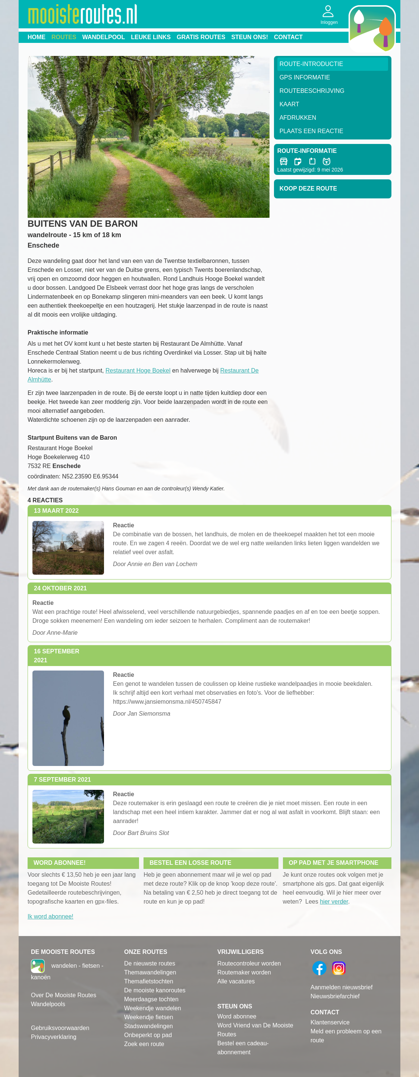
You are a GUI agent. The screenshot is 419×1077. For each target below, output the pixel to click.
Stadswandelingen (148, 1026)
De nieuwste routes (149, 963)
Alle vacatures (236, 981)
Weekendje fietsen (148, 1017)
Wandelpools (48, 1004)
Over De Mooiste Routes (63, 995)
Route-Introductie (311, 64)
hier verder (334, 901)
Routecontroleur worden (249, 963)
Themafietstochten (148, 981)
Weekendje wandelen (152, 1008)
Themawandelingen (150, 972)
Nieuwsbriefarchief (335, 996)
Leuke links (151, 37)
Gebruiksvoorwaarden (60, 1028)
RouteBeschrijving (312, 91)
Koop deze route (308, 188)
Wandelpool (103, 37)
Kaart (289, 104)
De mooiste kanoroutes (155, 990)
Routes (63, 37)
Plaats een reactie (311, 131)
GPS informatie (305, 77)
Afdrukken (298, 117)
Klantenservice (330, 1022)
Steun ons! (249, 37)
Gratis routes (201, 37)
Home (36, 37)
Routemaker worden (244, 972)
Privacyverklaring (53, 1037)
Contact (288, 37)
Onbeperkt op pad (148, 1035)
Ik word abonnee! (50, 916)
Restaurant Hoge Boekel (137, 370)
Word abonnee (236, 1016)
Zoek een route (144, 1044)
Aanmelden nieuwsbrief (341, 987)
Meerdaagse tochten (151, 999)
